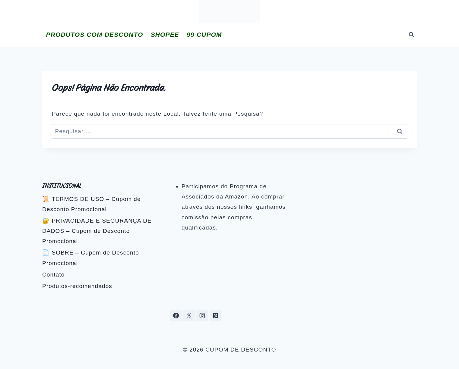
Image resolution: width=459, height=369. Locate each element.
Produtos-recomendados (77, 286)
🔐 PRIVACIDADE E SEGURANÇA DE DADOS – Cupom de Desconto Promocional (97, 230)
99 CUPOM (204, 34)
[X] (189, 315)
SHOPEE (165, 34)
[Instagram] (202, 315)
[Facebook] (176, 315)
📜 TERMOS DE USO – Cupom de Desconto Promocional (91, 204)
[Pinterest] (215, 315)
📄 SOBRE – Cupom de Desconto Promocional (90, 257)
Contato (53, 274)
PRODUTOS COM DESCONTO (94, 34)
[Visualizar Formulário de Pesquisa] (411, 34)
